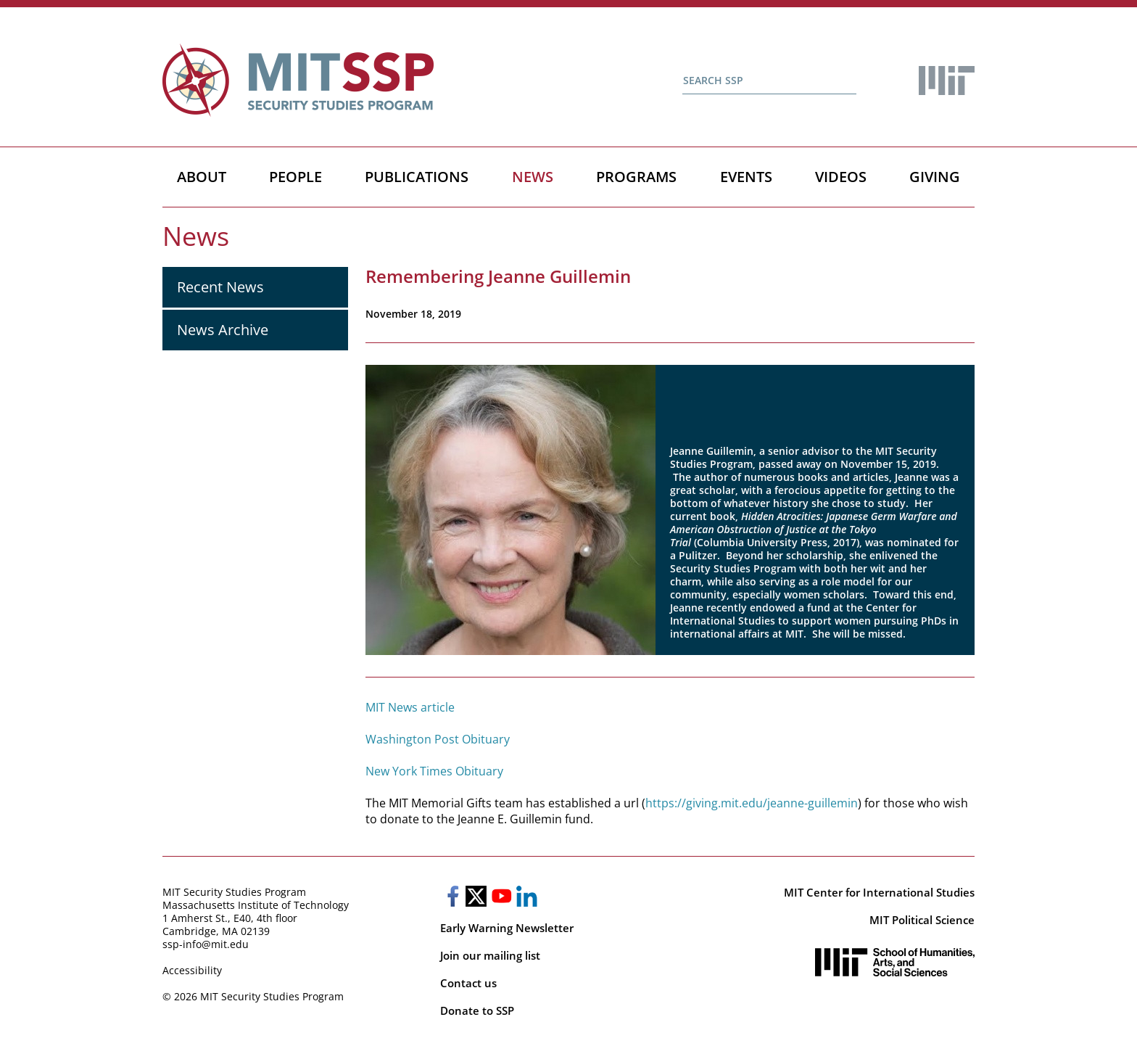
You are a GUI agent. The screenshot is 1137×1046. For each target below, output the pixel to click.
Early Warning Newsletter (507, 928)
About (201, 176)
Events (746, 176)
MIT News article (410, 707)
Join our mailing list (490, 955)
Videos (841, 176)
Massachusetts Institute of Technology (255, 905)
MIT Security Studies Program (234, 892)
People (295, 176)
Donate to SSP (477, 1010)
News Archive (222, 329)
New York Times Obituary (434, 771)
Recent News (220, 287)
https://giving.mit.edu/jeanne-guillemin (751, 803)
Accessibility (192, 970)
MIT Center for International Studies (879, 892)
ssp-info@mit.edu (205, 944)
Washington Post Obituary (437, 739)
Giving (934, 176)
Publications (416, 176)
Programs (636, 176)
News (532, 176)
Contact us (468, 983)
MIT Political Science (922, 920)
